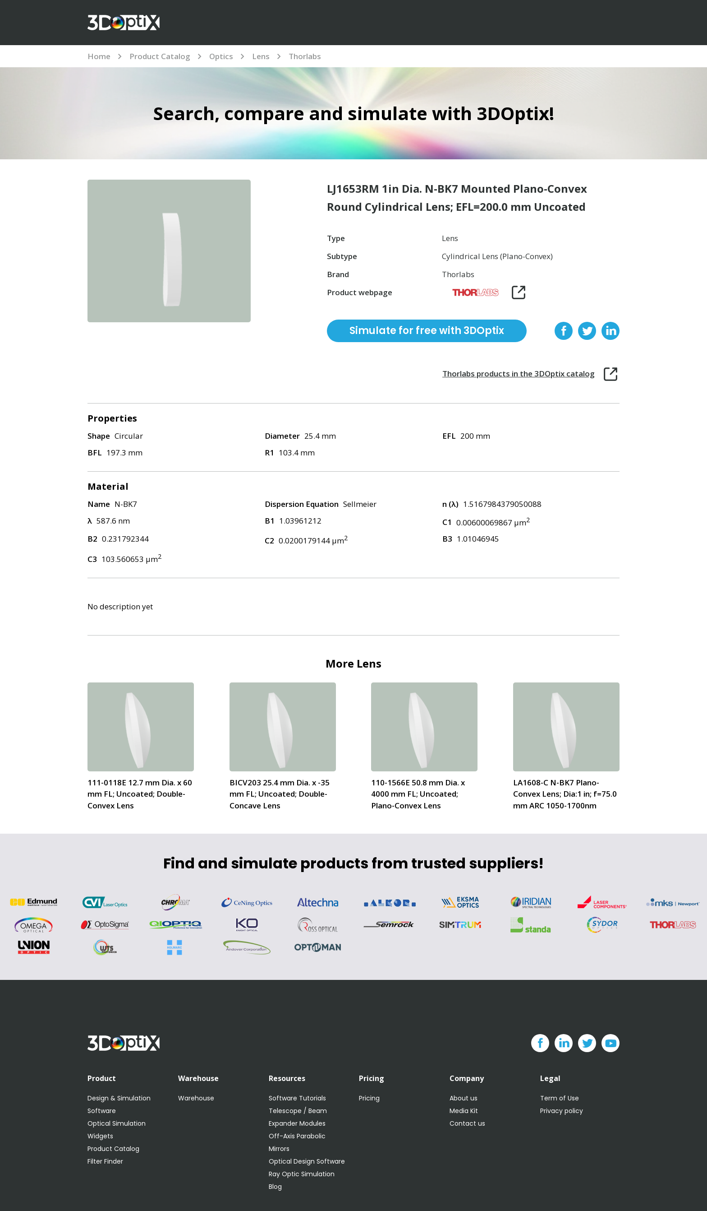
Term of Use (559, 1098)
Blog (275, 1186)
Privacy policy (561, 1110)
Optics (221, 56)
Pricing (369, 1098)
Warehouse (196, 1098)
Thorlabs (305, 56)
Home (98, 56)
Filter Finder (105, 1161)
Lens (261, 56)
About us (463, 1098)
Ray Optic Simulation (302, 1174)
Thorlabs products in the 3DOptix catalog (518, 373)
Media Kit (464, 1110)
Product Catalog (159, 56)
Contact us (467, 1123)
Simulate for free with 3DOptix (426, 331)
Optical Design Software (307, 1161)
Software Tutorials (297, 1098)
